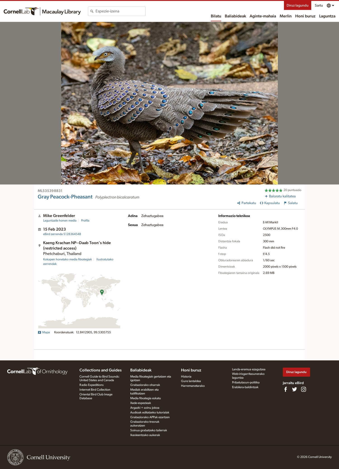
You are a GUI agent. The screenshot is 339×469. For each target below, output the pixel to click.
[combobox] (120, 11)
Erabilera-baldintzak (245, 387)
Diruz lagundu (298, 5)
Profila (85, 220)
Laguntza (327, 16)
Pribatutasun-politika (246, 382)
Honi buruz (305, 16)
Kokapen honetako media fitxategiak (67, 259)
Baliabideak (235, 16)
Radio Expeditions (91, 385)
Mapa (44, 332)
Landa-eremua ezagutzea (248, 369)
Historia (186, 376)
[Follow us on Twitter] (294, 389)
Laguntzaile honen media (60, 220)
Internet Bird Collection (94, 389)
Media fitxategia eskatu (145, 398)
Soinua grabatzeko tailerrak (148, 430)
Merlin (286, 16)
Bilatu (216, 16)
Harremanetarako (193, 385)
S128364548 (62, 234)
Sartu (319, 5)
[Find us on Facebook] (285, 389)
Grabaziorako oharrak (145, 385)
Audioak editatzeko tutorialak (149, 412)
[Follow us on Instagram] (303, 389)
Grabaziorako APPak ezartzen (150, 417)
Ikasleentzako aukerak (145, 435)
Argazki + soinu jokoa (144, 407)
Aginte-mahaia (263, 16)
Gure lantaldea (191, 381)
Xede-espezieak (140, 403)
